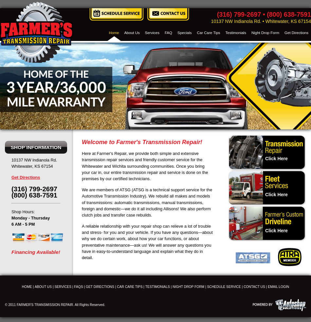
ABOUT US (43, 287)
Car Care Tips (208, 33)
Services (152, 33)
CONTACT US (254, 287)
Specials (184, 33)
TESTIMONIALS (157, 287)
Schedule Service (116, 14)
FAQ (168, 33)
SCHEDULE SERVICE (224, 287)
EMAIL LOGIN (278, 287)
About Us (131, 33)
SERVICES (62, 287)
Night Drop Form (265, 33)
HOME (27, 287)
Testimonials (236, 33)
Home (114, 33)
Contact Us (168, 14)
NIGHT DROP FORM (188, 287)
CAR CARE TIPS (129, 287)
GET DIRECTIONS (100, 287)
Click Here (276, 158)
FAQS (78, 287)
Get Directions (296, 33)
